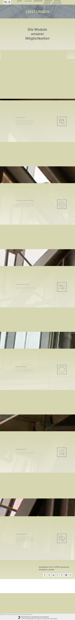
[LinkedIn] (53, 575)
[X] (49, 575)
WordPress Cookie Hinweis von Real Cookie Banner (16, 614)
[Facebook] (45, 575)
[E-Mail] (70, 575)
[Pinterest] (62, 575)
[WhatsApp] (58, 575)
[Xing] (66, 575)
